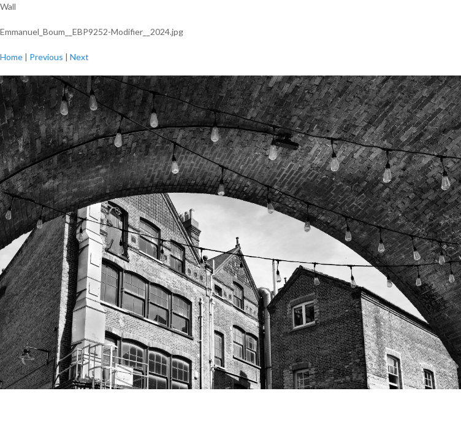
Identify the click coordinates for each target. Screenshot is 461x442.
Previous (46, 57)
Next (79, 57)
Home (11, 57)
